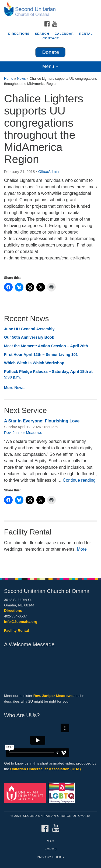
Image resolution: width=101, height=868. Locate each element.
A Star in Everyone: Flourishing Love (41, 421)
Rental (86, 33)
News (21, 79)
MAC (50, 841)
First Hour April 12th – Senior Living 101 (41, 354)
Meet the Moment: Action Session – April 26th (46, 346)
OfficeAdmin (48, 171)
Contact (51, 38)
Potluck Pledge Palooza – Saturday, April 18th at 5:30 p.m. (48, 374)
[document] (50, 322)
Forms (51, 849)
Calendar (64, 33)
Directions (19, 33)
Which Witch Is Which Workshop (34, 363)
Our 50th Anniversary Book (29, 337)
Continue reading (79, 480)
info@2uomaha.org (20, 622)
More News (14, 388)
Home (8, 79)
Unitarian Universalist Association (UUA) (45, 769)
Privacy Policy (51, 857)
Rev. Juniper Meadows (23, 432)
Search (42, 33)
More (81, 549)
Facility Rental (16, 631)
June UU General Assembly (29, 329)
